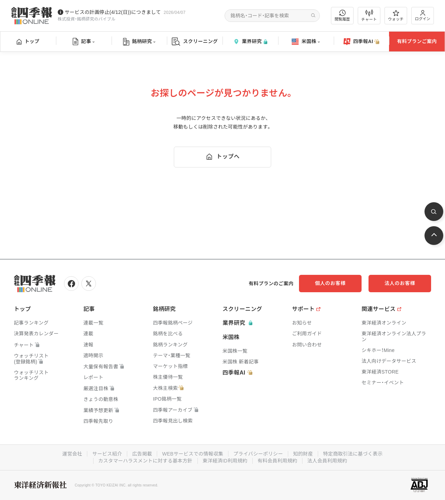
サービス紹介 (107, 454)
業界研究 (250, 42)
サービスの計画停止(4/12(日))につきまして (113, 12)
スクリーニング (195, 41)
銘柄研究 (139, 42)
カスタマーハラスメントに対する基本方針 (145, 461)
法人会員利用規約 (327, 461)
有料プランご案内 (417, 41)
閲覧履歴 (342, 15)
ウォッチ (396, 15)
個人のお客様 (330, 283)
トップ (28, 41)
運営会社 (72, 454)
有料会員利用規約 (277, 461)
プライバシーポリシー (258, 454)
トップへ (222, 157)
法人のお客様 (400, 283)
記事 (84, 42)
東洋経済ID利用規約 (225, 461)
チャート (369, 15)
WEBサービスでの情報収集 (192, 454)
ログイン (422, 15)
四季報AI (361, 41)
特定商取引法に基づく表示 (353, 454)
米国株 (306, 42)
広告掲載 (142, 454)
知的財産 (303, 454)
